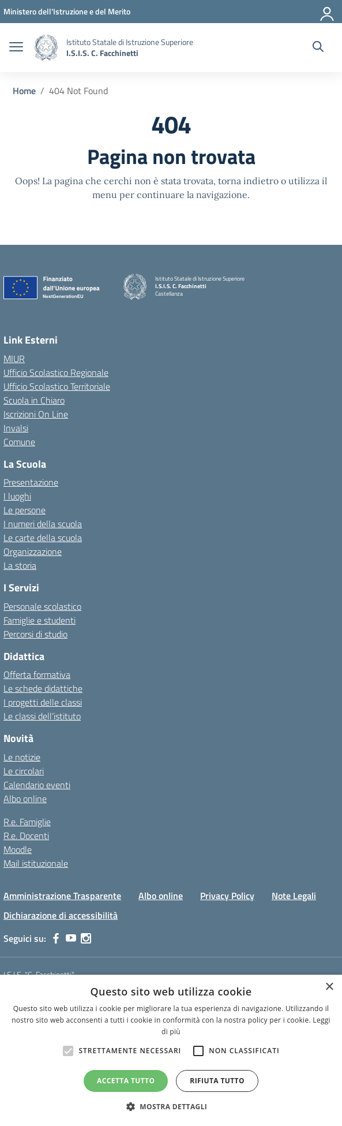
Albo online (25, 799)
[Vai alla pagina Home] (24, 91)
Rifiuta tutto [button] (217, 1081)
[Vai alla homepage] (46, 48)
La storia (19, 565)
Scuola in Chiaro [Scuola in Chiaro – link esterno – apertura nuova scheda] (34, 400)
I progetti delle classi (42, 702)
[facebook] (56, 938)
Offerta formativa (36, 674)
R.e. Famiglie (27, 822)
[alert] (171, 1050)
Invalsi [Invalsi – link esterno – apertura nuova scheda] (15, 428)
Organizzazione (32, 551)
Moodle (17, 849)
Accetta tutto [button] (126, 1081)
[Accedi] (328, 11)
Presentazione (30, 482)
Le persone (24, 510)
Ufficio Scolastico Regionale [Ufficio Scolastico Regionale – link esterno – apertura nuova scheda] (55, 372)
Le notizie (21, 757)
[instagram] (86, 938)
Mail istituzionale (35, 863)
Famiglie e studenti (39, 620)
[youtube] (71, 938)
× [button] (329, 987)
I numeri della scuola (42, 524)
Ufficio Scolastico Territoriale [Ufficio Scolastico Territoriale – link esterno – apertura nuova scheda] (56, 386)
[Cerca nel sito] (318, 47)
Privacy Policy (227, 896)
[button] (171, 1106)
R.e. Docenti (26, 835)
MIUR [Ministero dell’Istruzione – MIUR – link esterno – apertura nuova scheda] (14, 359)
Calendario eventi (36, 785)
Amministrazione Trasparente (62, 896)
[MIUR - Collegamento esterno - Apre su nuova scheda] (66, 11)
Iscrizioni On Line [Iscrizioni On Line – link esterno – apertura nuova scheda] (35, 414)
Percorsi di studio (35, 634)
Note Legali (294, 896)
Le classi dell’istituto (42, 716)
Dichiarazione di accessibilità (60, 915)
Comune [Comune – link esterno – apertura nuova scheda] (19, 442)
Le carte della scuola (42, 538)
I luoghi (17, 496)
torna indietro (248, 181)
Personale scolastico (42, 606)
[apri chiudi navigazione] (16, 48)
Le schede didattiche (42, 688)
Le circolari (23, 771)
